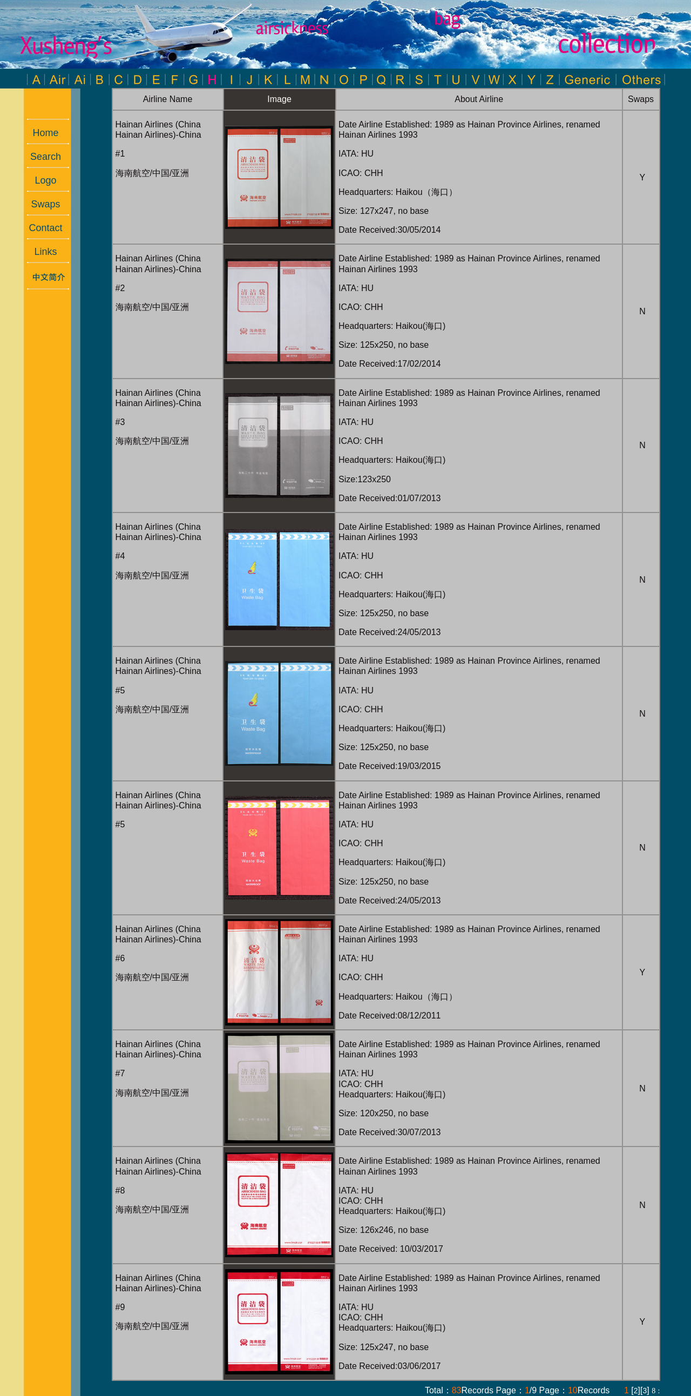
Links (40, 251)
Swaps (40, 204)
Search (40, 156)
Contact (40, 227)
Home (40, 132)
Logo (40, 180)
